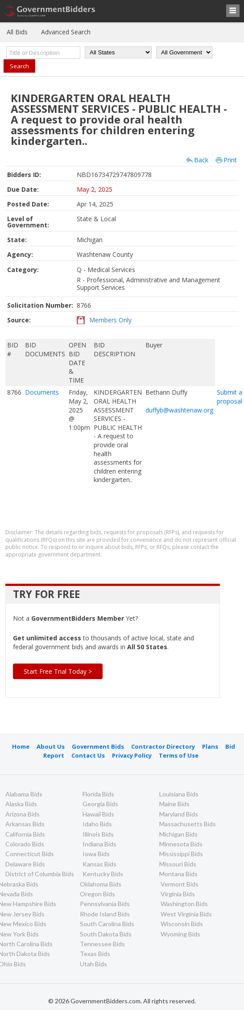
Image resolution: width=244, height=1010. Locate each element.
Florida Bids (98, 794)
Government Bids (98, 746)
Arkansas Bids (25, 824)
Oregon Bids (97, 894)
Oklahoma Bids (100, 884)
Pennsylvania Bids (105, 903)
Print (230, 160)
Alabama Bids (23, 794)
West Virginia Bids (186, 914)
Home (20, 746)
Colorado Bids (24, 844)
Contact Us (88, 755)
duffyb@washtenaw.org (179, 410)
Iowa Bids (96, 853)
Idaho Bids (97, 824)
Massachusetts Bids (187, 824)
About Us (51, 746)
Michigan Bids (178, 834)
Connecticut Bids (29, 853)
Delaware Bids (25, 864)
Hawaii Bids (98, 814)
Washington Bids (184, 903)
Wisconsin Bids (182, 924)
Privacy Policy (132, 755)
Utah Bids (93, 964)
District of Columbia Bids (39, 874)
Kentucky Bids (103, 874)
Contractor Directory (163, 746)
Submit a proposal (229, 396)
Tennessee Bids (102, 944)
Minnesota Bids (181, 844)
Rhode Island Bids (105, 914)
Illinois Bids (98, 834)
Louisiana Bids (179, 794)
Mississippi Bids (181, 853)
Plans (210, 746)
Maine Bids (174, 804)
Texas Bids (95, 953)
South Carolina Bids (107, 924)
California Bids (25, 834)
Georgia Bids (100, 804)
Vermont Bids (180, 884)
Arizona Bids (22, 814)
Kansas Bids (99, 864)
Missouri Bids (177, 864)
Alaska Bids (21, 804)
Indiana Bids (99, 844)
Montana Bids (178, 874)
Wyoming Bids (180, 934)
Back (201, 160)
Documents (42, 392)
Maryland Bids (178, 814)
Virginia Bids (178, 894)
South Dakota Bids (106, 934)
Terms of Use (179, 755)
